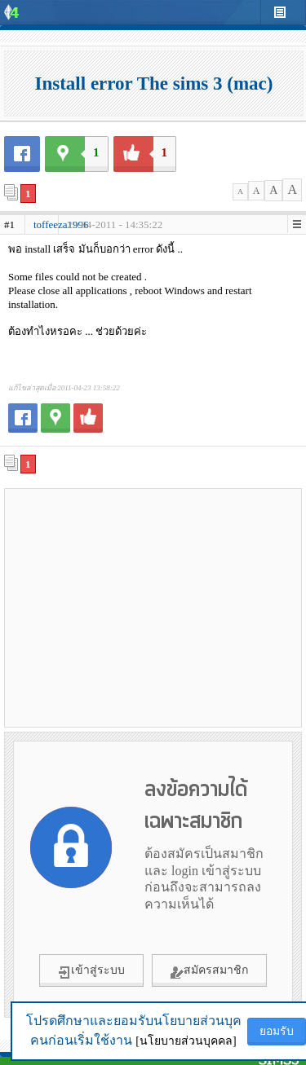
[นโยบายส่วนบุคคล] (185, 1041)
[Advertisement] (153, 607)
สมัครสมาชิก (209, 971)
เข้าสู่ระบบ (91, 971)
